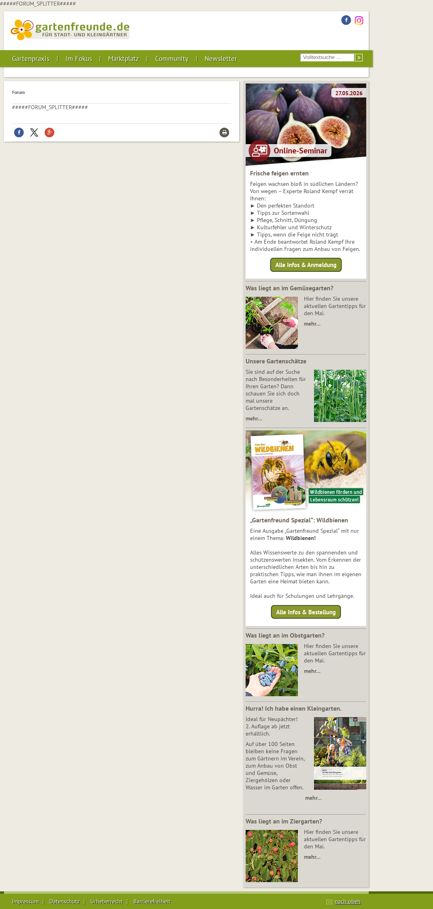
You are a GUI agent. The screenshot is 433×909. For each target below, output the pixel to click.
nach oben (348, 901)
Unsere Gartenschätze (276, 361)
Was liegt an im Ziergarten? (284, 821)
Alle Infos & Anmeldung (306, 265)
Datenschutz (64, 901)
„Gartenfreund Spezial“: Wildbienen (299, 520)
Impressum (25, 901)
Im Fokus (79, 58)
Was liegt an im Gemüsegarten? (289, 288)
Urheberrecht (106, 901)
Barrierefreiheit (151, 901)
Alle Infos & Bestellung (306, 612)
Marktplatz (123, 58)
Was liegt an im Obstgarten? (285, 635)
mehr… (312, 323)
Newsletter (221, 58)
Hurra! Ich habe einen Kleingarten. (294, 708)
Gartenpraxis (30, 58)
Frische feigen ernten (279, 173)
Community (172, 58)
